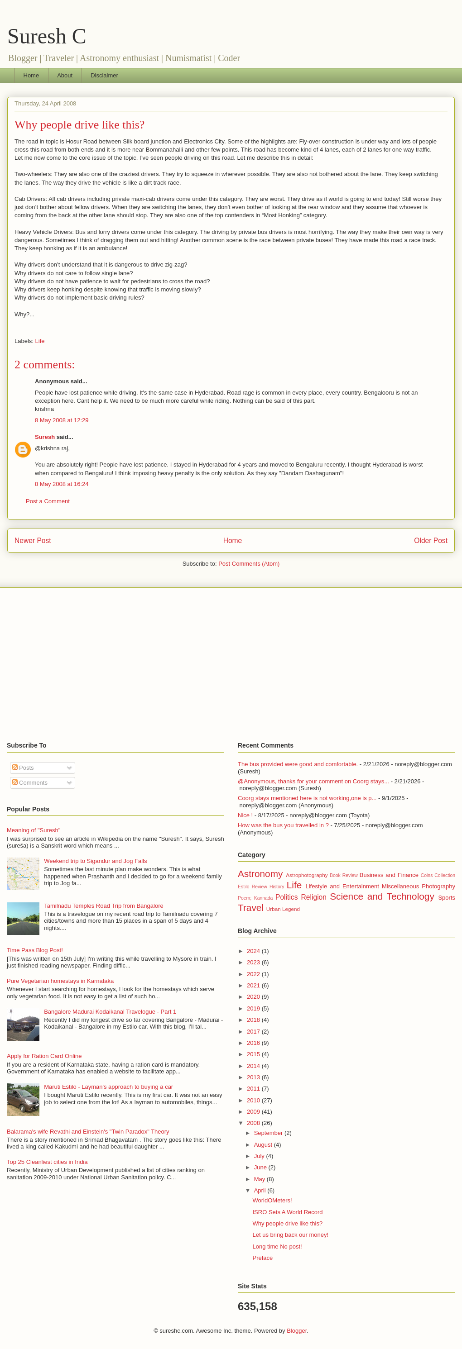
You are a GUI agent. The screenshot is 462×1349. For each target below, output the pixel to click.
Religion (314, 897)
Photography (438, 886)
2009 (254, 1111)
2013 (254, 1077)
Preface (262, 1257)
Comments (30, 782)
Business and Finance (389, 875)
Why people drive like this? (79, 124)
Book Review (344, 875)
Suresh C (47, 36)
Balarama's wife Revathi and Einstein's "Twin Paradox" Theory (88, 1131)
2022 (254, 974)
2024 (254, 951)
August (264, 1144)
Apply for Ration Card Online (44, 1056)
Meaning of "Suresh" (33, 830)
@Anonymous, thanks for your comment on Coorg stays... (313, 781)
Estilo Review (252, 886)
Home (31, 75)
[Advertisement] (231, 664)
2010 (254, 1100)
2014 (254, 1066)
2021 (254, 985)
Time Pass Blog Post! (35, 950)
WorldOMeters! (272, 1200)
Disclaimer (104, 75)
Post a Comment (48, 501)
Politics (286, 897)
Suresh (45, 437)
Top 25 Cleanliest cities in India (47, 1161)
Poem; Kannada (255, 898)
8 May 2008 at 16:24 (62, 484)
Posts (23, 767)
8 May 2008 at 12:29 (62, 420)
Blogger (297, 1330)
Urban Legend (283, 909)
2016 (254, 1042)
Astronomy (260, 873)
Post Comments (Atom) (248, 563)
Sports (446, 897)
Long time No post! (277, 1246)
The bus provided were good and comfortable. (298, 764)
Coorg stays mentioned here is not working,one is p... (307, 798)
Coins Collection (438, 875)
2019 (254, 1008)
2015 (254, 1054)
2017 (254, 1031)
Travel (251, 907)
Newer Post (32, 540)
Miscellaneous (400, 886)
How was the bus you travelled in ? (283, 825)
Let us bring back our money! (290, 1234)
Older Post (431, 540)
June (261, 1167)
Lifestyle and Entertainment (342, 886)
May (260, 1179)
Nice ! (245, 815)
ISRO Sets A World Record (287, 1212)
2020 (254, 996)
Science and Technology (382, 896)
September (269, 1133)
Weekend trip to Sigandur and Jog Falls (95, 861)
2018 (254, 1019)
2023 (254, 962)
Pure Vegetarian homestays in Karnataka (60, 980)
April (261, 1190)
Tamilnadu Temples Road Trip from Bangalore (104, 905)
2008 (254, 1123)
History (277, 886)
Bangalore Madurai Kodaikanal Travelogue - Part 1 (110, 1011)
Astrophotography (306, 875)
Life (40, 341)
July (260, 1156)
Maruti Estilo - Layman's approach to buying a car (108, 1086)
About (64, 75)
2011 (254, 1088)
